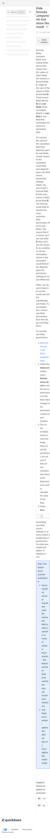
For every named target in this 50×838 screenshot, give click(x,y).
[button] (16, 12)
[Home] (3, 3)
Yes (42, 798)
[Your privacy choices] (5, 829)
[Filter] (30, 12)
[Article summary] (43, 41)
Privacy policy (27, 829)
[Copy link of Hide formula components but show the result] (47, 27)
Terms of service (8, 832)
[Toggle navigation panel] (36, 14)
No (41, 805)
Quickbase (15, 829)
